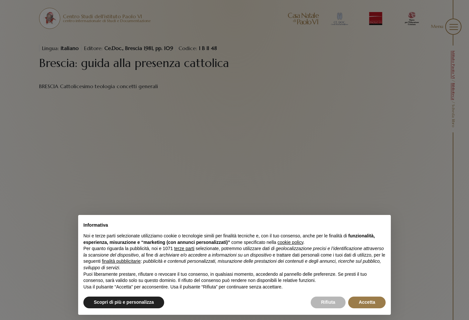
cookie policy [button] (290, 242)
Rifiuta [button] (328, 302)
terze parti (184, 248)
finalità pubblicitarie (121, 261)
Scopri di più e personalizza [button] (124, 302)
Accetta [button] (367, 302)
